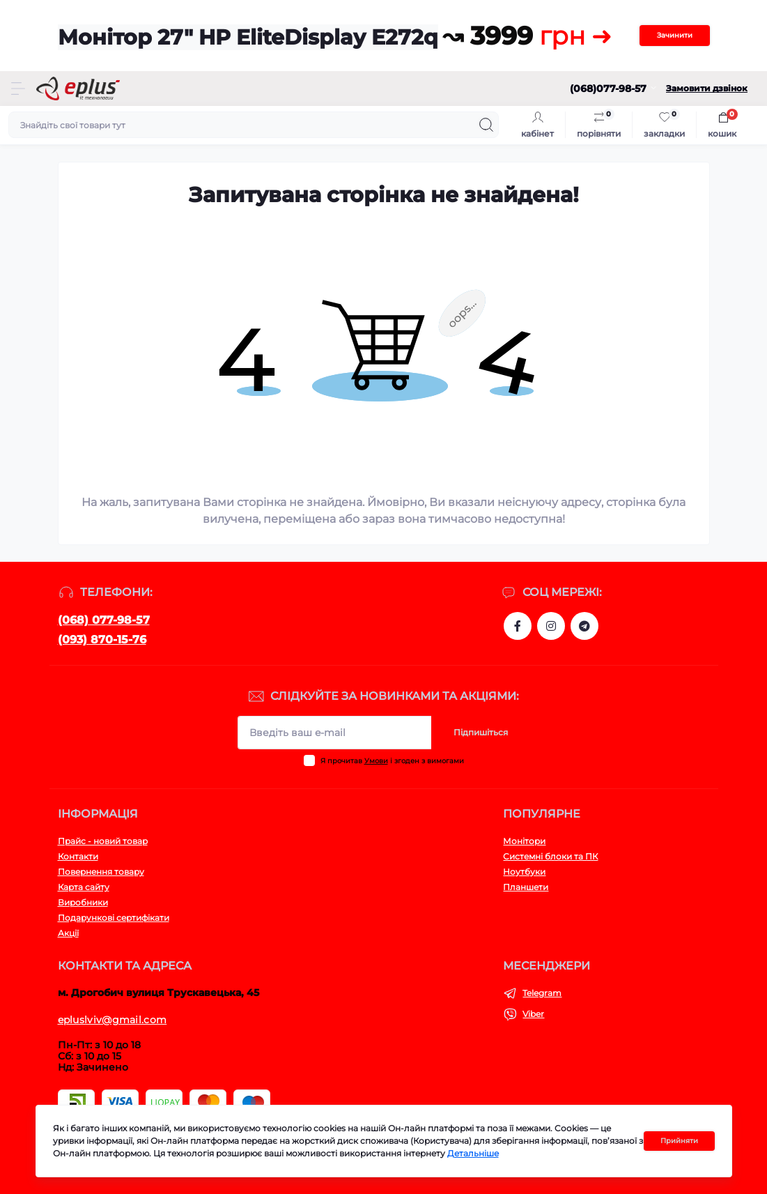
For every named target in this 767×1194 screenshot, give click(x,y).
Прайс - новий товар (103, 841)
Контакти (78, 856)
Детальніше (473, 1153)
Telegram (541, 993)
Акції (68, 933)
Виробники (83, 902)
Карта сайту (83, 887)
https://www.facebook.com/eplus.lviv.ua (517, 626)
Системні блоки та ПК (550, 856)
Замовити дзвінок (706, 88)
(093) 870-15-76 (102, 639)
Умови (376, 760)
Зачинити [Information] (674, 35)
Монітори (524, 841)
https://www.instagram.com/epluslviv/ (551, 626)
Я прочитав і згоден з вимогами (392, 760)
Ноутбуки (524, 871)
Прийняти (679, 1140)
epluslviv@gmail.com (112, 1019)
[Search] (486, 125)
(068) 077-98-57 (104, 620)
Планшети (525, 887)
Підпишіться (481, 732)
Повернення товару (101, 871)
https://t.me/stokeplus (584, 626)
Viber (533, 1014)
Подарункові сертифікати (113, 917)
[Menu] (18, 88)
